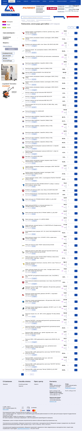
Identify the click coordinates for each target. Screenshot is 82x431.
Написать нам (53, 401)
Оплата (44, 1)
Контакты (5, 3)
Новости (26, 1)
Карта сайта (6, 409)
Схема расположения (70, 388)
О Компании (73, 1)
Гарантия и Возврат (62, 1)
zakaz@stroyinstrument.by (23, 428)
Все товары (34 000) (10, 14)
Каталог (12, 1)
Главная (5, 1)
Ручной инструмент (62, 11)
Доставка (51, 1)
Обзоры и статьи (35, 1)
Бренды (19, 1)
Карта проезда (53, 388)
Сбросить (5, 46)
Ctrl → (31, 374)
